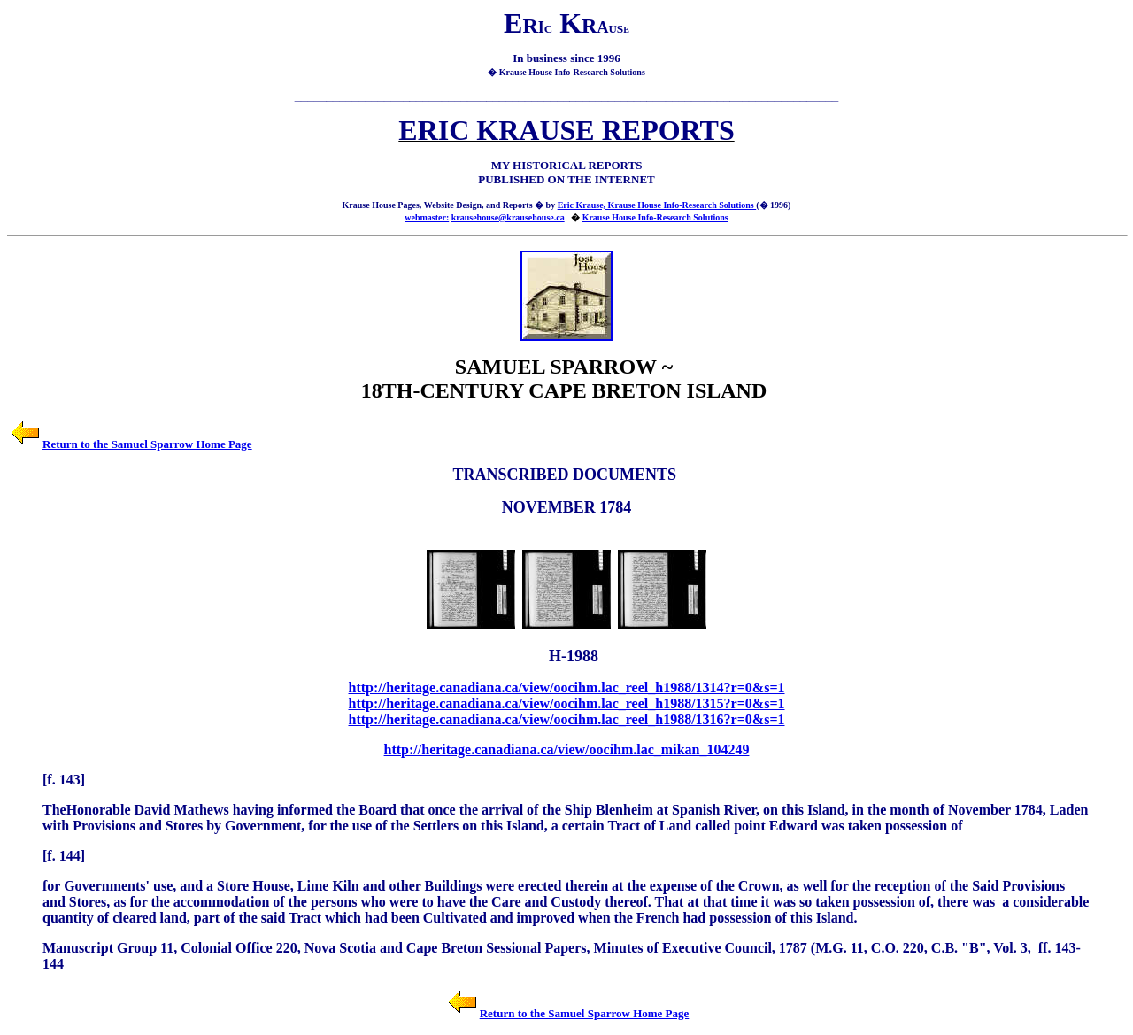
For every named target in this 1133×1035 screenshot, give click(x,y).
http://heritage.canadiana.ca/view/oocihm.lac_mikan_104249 (567, 749)
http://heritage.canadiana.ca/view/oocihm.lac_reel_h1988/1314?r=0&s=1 (567, 687)
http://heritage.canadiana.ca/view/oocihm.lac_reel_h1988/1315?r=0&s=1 (567, 703)
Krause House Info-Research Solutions (655, 217)
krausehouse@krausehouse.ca (508, 217)
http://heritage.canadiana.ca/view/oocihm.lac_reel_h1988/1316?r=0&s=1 (567, 719)
